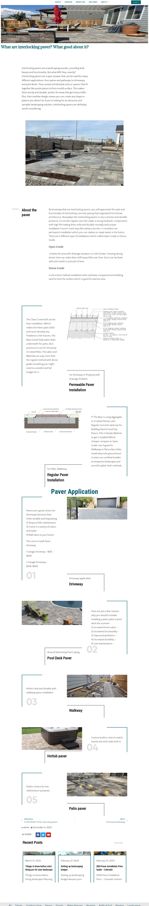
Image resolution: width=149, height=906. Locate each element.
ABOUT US (105, 2)
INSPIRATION (68, 3)
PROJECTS (58, 3)
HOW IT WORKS (93, 3)
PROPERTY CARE (80, 3)
